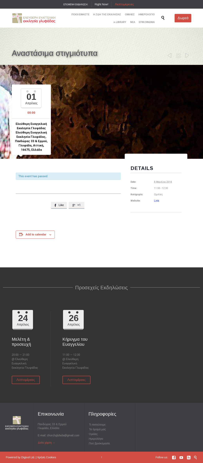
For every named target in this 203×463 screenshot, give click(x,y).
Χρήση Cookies (46, 457)
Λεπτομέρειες (124, 4)
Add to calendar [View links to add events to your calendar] (36, 234)
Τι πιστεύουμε (97, 424)
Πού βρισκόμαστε (99, 443)
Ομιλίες (93, 434)
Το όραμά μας (97, 429)
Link (156, 200)
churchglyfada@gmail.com (63, 435)
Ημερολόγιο (96, 438)
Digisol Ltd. (28, 457)
